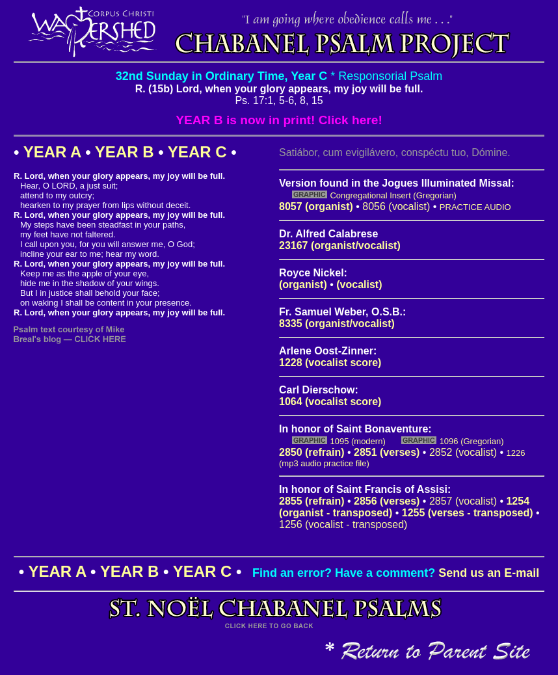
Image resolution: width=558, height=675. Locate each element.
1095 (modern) (357, 441)
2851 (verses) (386, 452)
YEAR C (197, 152)
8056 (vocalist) (396, 206)
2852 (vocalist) (463, 452)
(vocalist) (359, 284)
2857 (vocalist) (463, 501)
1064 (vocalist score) (330, 401)
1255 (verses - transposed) (467, 512)
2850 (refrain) (312, 452)
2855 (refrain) (312, 501)
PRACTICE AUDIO (475, 207)
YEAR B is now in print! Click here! (279, 120)
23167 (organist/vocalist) (340, 245)
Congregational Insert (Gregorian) (393, 195)
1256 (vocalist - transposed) (343, 524)
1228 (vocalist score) (330, 362)
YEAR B (124, 152)
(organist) (303, 284)
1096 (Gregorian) (472, 441)
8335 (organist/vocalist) (337, 323)
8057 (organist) (316, 206)
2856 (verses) (386, 501)
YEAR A (52, 152)
